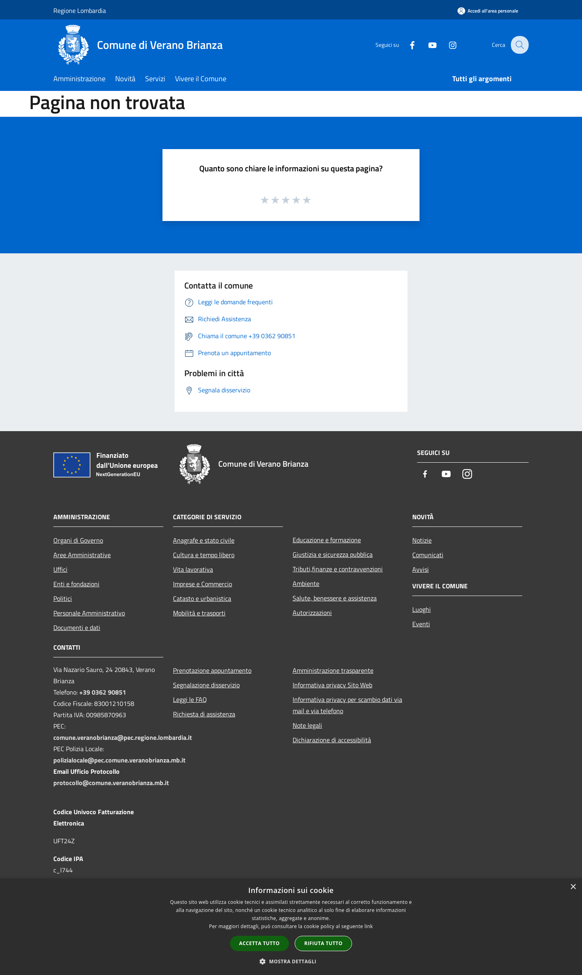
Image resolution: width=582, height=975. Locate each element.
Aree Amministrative (82, 555)
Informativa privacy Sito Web (332, 685)
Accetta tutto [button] (259, 943)
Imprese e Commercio (202, 584)
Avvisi (420, 569)
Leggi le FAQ (190, 699)
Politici (62, 598)
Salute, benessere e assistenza (335, 598)
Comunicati (427, 555)
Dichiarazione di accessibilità (332, 740)
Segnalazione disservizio (206, 685)
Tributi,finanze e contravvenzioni (338, 569)
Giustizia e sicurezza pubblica (333, 554)
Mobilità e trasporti (199, 613)
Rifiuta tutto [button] (323, 943)
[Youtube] (427, 44)
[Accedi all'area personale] (488, 10)
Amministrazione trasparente (333, 670)
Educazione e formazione (327, 540)
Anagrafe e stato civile (203, 540)
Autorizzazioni (312, 612)
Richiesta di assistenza (204, 714)
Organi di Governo (78, 540)
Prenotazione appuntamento (212, 670)
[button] (291, 961)
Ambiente (306, 583)
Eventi (421, 624)
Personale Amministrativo (89, 613)
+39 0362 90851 (102, 692)
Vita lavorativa (193, 569)
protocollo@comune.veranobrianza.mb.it (111, 783)
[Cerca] (519, 45)
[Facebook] (407, 44)
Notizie (422, 540)
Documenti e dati (76, 627)
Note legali (307, 725)
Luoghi (421, 609)
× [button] (573, 887)
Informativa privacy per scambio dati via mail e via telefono (347, 705)
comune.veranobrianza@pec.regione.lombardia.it (122, 737)
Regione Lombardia (79, 10)
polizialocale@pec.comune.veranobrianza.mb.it (119, 760)
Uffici (60, 569)
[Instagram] (447, 44)
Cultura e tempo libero (203, 555)
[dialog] (291, 926)
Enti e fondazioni (76, 584)
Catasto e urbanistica (202, 598)
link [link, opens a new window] (369, 926)
